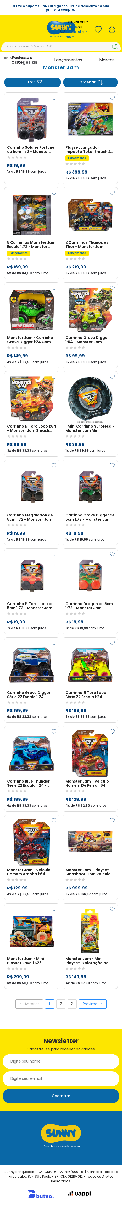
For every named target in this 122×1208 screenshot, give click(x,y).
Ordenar (91, 82)
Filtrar (32, 82)
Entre (72, 27)
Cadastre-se (77, 34)
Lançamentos (68, 60)
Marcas (107, 60)
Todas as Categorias (24, 60)
